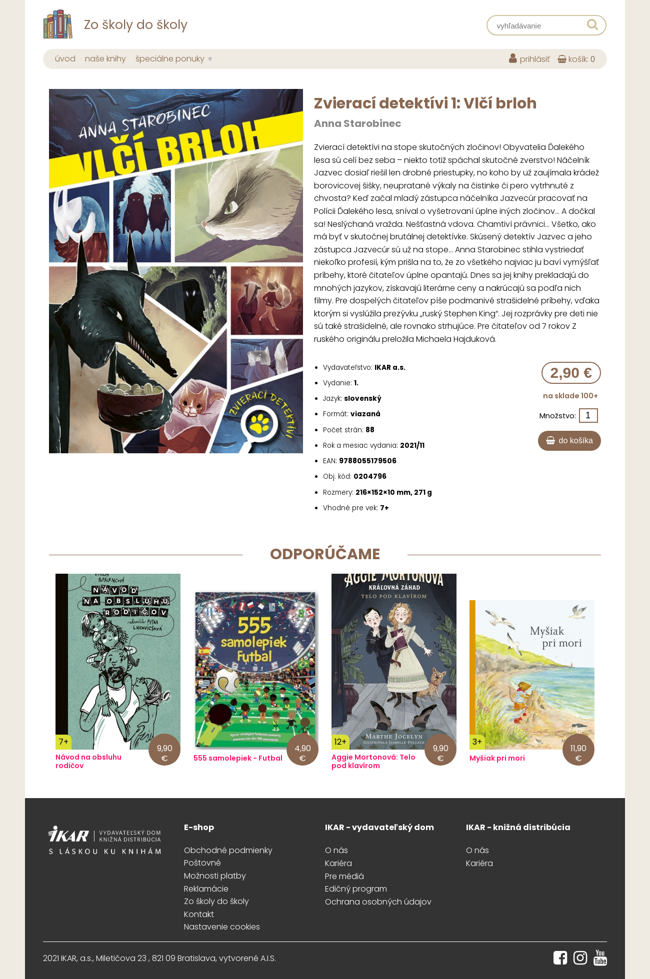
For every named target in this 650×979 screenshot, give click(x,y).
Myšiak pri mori (497, 758)
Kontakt (199, 914)
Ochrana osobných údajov (378, 902)
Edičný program (356, 889)
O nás (336, 850)
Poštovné (202, 863)
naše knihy (105, 58)
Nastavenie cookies (222, 927)
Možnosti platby (215, 876)
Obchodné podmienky (228, 850)
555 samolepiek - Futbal (238, 758)
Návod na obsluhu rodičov (89, 761)
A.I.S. (268, 958)
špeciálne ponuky (170, 58)
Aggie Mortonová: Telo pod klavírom (374, 761)
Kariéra (338, 863)
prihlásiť (529, 59)
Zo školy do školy (216, 901)
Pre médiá (344, 876)
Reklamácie (206, 889)
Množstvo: (558, 416)
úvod (65, 58)
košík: (576, 59)
